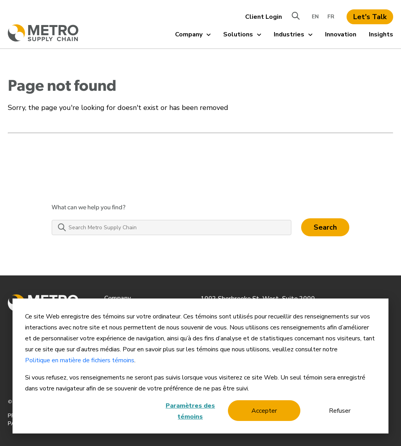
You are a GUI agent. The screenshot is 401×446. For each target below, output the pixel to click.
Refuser (339, 410)
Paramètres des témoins (190, 411)
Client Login (263, 17)
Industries (293, 34)
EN (315, 16)
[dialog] (200, 366)
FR (330, 16)
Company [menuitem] (117, 298)
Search (325, 227)
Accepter (264, 410)
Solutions (242, 34)
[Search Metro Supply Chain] (171, 227)
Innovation (340, 34)
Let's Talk (370, 17)
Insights (381, 34)
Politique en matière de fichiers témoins (79, 360)
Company (193, 34)
